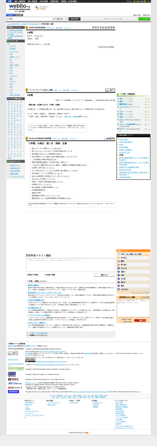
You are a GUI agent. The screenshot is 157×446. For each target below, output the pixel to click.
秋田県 (40, 176)
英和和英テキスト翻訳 (38, 255)
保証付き (50, 159)
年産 (121, 117)
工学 (11, 62)
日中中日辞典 (44, 1)
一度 (60, 171)
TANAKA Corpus (13, 359)
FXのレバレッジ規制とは (37, 323)
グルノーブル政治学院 (127, 124)
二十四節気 (41, 109)
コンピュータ (41, 151)
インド (43, 173)
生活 (11, 73)
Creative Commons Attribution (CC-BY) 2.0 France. (51, 361)
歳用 (121, 101)
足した (70, 109)
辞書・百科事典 (21, 24)
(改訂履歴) (86, 353)
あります (58, 148)
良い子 (38, 184)
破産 (38, 162)
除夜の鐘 (32, 105)
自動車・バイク (15, 57)
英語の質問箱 (15, 171)
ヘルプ (148, 1)
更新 (112, 47)
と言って (59, 176)
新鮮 (122, 261)
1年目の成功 (123, 139)
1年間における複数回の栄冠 (129, 167)
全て (9, 43)
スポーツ (13, 81)
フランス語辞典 (120, 415)
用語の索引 (59, 27)
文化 (11, 70)
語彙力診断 (14, 174)
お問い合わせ (74, 402)
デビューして (46, 171)
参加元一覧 (146, 15)
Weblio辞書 (28, 353)
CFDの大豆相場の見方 (36, 300)
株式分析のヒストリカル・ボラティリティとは (44, 293)
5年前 (37, 173)
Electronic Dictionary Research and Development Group (89, 392)
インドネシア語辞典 (122, 417)
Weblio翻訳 (119, 409)
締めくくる (65, 157)
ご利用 (46, 198)
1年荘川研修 (123, 147)
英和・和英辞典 (32, 1)
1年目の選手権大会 (126, 142)
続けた (59, 154)
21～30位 (138, 254)
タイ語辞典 (119, 419)
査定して (56, 182)
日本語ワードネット (31, 383)
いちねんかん (38, 36)
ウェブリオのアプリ (54, 402)
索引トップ (50, 27)
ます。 (85, 165)
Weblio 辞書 (139, 1)
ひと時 (123, 278)
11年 (33, 168)
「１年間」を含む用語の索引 (38, 333)
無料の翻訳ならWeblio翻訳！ (44, 8)
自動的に (65, 165)
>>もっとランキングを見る (140, 292)
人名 (11, 89)
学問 (11, 68)
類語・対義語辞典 (19, 1)
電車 (11, 54)
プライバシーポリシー (32, 411)
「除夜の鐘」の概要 (70, 116)
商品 (50, 182)
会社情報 (95, 404)
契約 (74, 165)
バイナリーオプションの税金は (39, 315)
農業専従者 (123, 104)
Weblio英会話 (15, 168)
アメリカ (44, 157)
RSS (86, 432)
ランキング (67, 27)
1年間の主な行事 (125, 170)
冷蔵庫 (37, 159)
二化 (121, 111)
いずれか (35, 165)
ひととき (124, 268)
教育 (58, 157)
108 (77, 109)
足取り (123, 271)
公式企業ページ (97, 402)
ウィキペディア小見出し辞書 (41, 90)
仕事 (33, 182)
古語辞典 (63, 1)
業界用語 (13, 49)
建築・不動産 (14, 65)
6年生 (54, 154)
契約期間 (35, 195)
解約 (42, 165)
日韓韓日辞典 (54, 1)
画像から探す (52, 404)
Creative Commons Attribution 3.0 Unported (49, 364)
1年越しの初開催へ (126, 150)
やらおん (124, 257)
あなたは (35, 176)
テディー (122, 129)
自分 (53, 157)
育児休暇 (48, 187)
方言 (11, 92)
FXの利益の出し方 (34, 308)
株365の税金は (33, 285)
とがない (75, 171)
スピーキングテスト (17, 176)
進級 (36, 154)
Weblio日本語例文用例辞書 (40, 138)
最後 (33, 193)
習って (45, 168)
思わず (123, 282)
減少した (64, 162)
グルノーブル (124, 119)
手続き (37, 198)
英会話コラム (15, 165)
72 (65, 109)
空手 (40, 168)
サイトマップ (29, 413)
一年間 (36, 39)
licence (138, 392)
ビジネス (13, 46)
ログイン (130, 1)
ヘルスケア (13, 76)
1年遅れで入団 (124, 152)
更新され (80, 165)
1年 (33, 44)
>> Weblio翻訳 (145, 297)
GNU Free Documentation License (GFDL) (52, 351)
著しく (58, 162)
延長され (64, 198)
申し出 (48, 165)
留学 (48, 157)
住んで (53, 173)
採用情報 (95, 407)
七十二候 (56, 109)
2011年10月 (102, 47)
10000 (46, 182)
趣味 (11, 79)
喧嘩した (67, 171)
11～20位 (129, 254)
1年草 (121, 145)
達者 (122, 286)
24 (51, 109)
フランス (38, 148)
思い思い (124, 264)
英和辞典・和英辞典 (122, 407)
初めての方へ (137, 15)
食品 (11, 87)
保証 (61, 151)
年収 (121, 99)
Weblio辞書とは (29, 402)
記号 (9, 158)
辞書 (9, 1)
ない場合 (55, 165)
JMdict (39, 392)
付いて (66, 151)
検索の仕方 (28, 404)
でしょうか (56, 195)
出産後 (37, 187)
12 (34, 109)
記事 (40, 105)
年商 (121, 114)
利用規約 (27, 409)
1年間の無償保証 (125, 177)
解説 (58, 105)
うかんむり (124, 289)
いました (51, 168)
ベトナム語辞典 (120, 421)
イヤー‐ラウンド (125, 107)
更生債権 (43, 162)
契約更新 (39, 190)
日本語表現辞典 (33, 24)
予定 (43, 190)
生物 (11, 84)
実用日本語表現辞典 (37, 28)
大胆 (122, 275)
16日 (108, 47)
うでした (50, 179)
